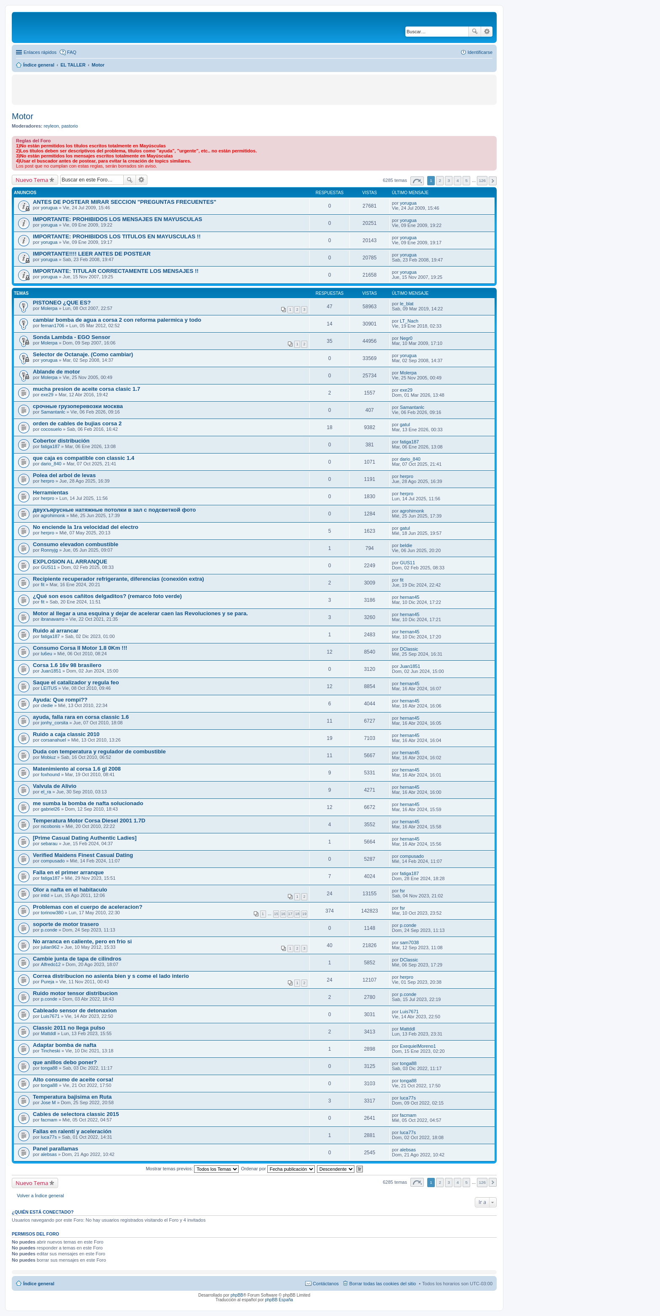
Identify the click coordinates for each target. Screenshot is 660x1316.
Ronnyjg (49, 550)
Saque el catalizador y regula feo (76, 682)
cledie (47, 705)
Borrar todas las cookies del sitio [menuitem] (382, 1283)
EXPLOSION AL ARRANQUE (70, 561)
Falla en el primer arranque (68, 872)
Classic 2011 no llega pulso (69, 1028)
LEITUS (49, 688)
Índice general (38, 1283)
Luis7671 (50, 1016)
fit (43, 584)
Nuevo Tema (32, 180)
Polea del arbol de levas (64, 475)
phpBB (237, 1295)
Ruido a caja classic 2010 (66, 734)
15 (276, 914)
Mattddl (48, 1033)
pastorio (69, 125)
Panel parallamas (55, 1148)
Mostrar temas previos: (192, 1168)
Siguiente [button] (493, 180)
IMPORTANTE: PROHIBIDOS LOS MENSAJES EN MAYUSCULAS (117, 219)
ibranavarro (52, 619)
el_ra (46, 791)
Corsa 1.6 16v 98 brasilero (67, 665)
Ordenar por (277, 1168)
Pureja (47, 981)
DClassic (409, 648)
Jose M (48, 1102)
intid (45, 895)
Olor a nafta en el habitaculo (70, 889)
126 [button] (482, 180)
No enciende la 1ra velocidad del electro (85, 527)
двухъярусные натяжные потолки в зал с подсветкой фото (114, 510)
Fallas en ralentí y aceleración (72, 1131)
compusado (53, 860)
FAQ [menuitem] (71, 52)
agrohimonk (53, 515)
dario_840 (51, 463)
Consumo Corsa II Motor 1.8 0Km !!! (80, 648)
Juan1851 (51, 670)
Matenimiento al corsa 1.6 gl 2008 (77, 769)
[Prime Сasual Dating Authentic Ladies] (84, 838)
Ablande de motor (56, 371)
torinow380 (52, 912)
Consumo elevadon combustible (75, 544)
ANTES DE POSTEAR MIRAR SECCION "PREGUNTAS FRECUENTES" (124, 202)
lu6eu (46, 653)
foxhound (50, 774)
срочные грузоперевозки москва (78, 406)
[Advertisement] (105, 89)
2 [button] (440, 180)
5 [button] (467, 180)
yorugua (49, 207)
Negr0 (406, 338)
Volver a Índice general (40, 1195)
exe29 (47, 394)
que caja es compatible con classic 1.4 (83, 458)
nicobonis (50, 826)
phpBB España (279, 1299)
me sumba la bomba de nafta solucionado (88, 803)
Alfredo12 (51, 964)
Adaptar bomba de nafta (64, 1045)
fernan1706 (52, 325)
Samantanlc (53, 411)
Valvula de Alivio (55, 786)
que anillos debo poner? (65, 1062)
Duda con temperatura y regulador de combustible (99, 751)
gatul (405, 424)
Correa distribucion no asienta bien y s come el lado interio (111, 976)
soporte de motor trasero (66, 924)
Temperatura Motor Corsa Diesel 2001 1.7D (89, 820)
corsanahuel (53, 739)
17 (290, 914)
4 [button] (458, 180)
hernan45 (410, 597)
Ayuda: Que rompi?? (60, 700)
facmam (49, 1119)
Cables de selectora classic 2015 (76, 1114)
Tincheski (50, 1050)
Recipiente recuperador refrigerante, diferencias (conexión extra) (118, 579)
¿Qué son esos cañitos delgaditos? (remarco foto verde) (107, 596)
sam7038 (409, 942)
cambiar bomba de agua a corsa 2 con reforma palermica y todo (117, 320)
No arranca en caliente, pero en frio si (82, 941)
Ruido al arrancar (55, 630)
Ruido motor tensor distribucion (75, 993)
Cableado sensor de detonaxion (75, 1010)
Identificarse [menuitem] (480, 52)
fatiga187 (50, 446)
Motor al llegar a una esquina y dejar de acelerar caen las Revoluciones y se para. (140, 613)
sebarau (49, 843)
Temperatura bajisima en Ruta (72, 1097)
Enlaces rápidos (40, 52)
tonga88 (49, 1067)
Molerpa (49, 308)
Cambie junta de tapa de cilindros (77, 959)
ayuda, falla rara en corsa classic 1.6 (81, 717)
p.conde (49, 929)
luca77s (408, 1097)
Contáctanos (326, 1283)
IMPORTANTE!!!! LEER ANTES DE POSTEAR (92, 254)
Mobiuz (48, 757)
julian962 (50, 947)
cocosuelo (51, 429)
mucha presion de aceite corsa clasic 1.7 (86, 389)
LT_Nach (409, 320)
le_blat (406, 303)
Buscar (474, 32)
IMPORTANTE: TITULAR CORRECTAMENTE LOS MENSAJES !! (116, 271)
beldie (406, 545)
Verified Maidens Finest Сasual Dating (83, 855)
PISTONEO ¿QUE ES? (62, 302)
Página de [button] (417, 180)
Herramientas (50, 492)
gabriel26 (50, 808)
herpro (47, 480)
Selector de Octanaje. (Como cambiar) (83, 354)
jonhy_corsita (54, 722)
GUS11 (48, 567)
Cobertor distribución (61, 441)
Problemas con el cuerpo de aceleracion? (87, 907)
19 (304, 914)
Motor (22, 116)
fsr (402, 890)
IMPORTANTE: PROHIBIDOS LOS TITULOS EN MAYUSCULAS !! (117, 236)
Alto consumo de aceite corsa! (73, 1079)
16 (283, 914)
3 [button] (448, 180)
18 (297, 914)
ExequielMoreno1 (418, 1046)
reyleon (51, 125)
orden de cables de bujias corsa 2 (77, 423)
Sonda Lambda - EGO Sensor (71, 337)
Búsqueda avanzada (486, 32)
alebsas (49, 1154)
